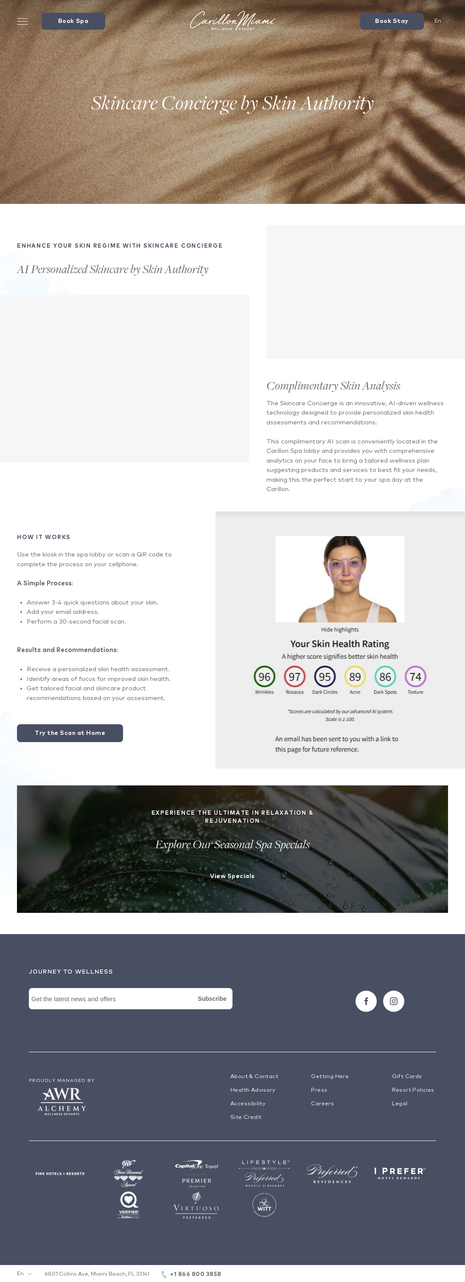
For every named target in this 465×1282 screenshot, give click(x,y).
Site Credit (245, 1117)
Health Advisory (252, 1090)
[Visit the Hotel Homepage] (232, 21)
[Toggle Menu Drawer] (22, 21)
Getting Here (330, 1076)
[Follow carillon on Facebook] (366, 1001)
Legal (400, 1104)
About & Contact (254, 1076)
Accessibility (248, 1104)
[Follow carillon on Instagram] (393, 1001)
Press (319, 1090)
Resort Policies (413, 1090)
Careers (322, 1104)
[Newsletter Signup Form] (130, 1008)
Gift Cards (407, 1076)
